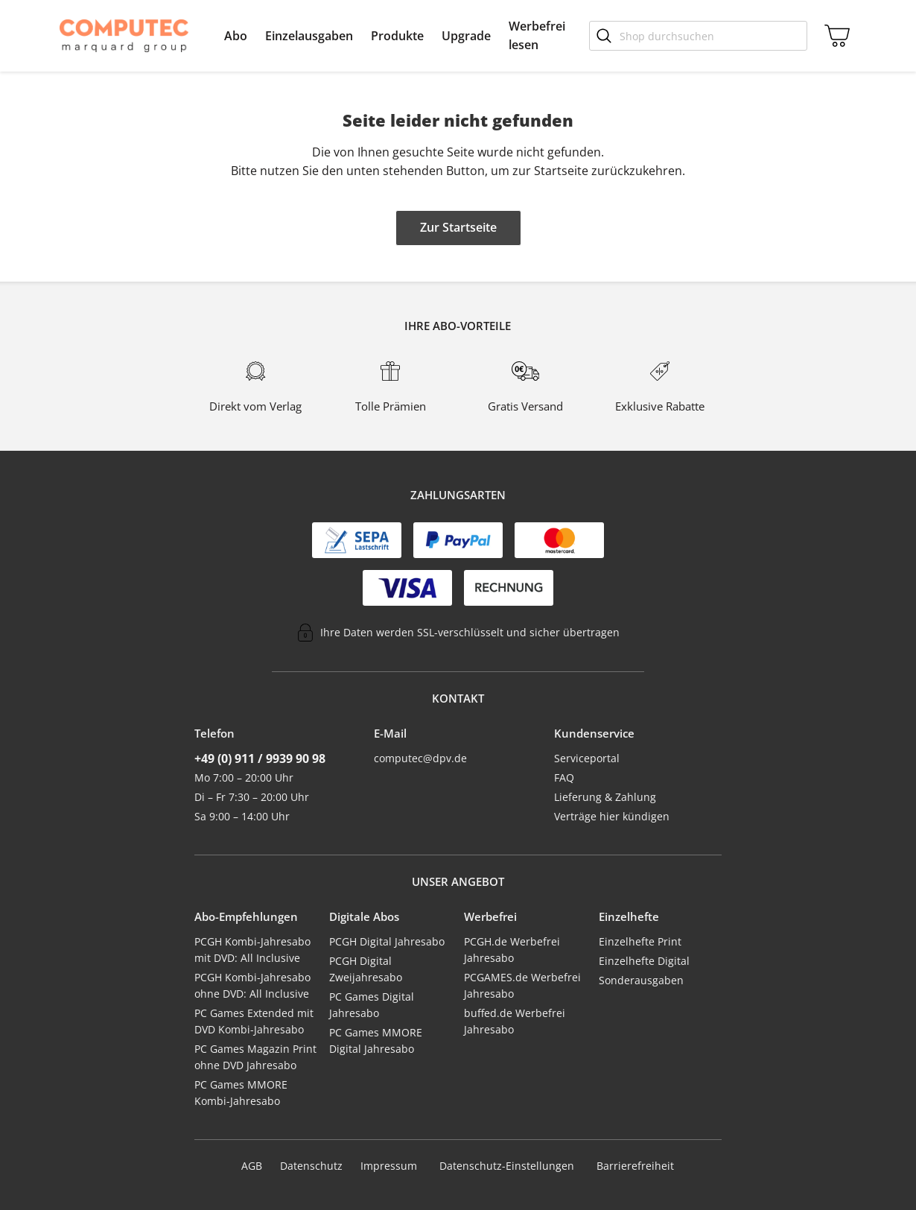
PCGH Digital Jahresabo (387, 941)
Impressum (388, 1166)
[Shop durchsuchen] (698, 36)
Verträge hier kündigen (611, 816)
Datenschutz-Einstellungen (506, 1166)
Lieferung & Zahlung (605, 797)
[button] (235, 36)
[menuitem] (235, 36)
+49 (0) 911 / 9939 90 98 (259, 758)
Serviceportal (587, 758)
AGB (251, 1166)
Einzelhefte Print (640, 941)
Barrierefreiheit (635, 1166)
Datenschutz (311, 1166)
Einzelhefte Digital (644, 961)
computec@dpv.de (420, 758)
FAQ (564, 777)
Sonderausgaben (641, 980)
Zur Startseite (458, 227)
